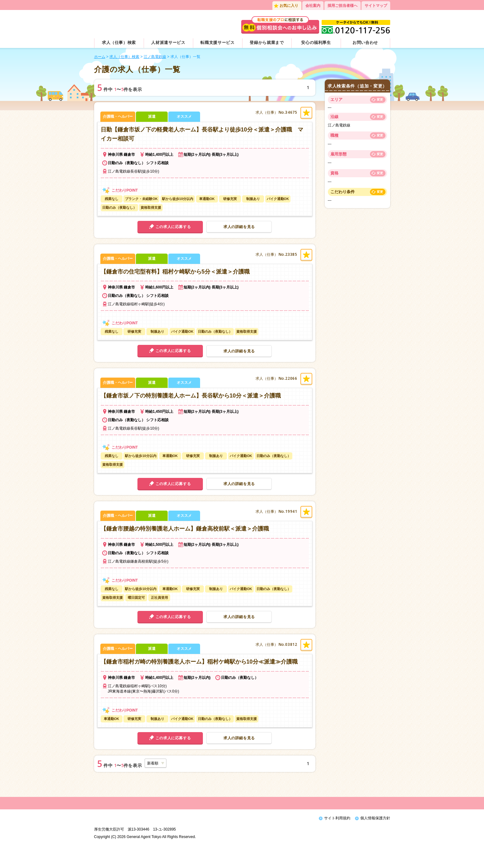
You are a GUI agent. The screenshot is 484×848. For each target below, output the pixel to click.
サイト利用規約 (337, 818)
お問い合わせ (365, 42)
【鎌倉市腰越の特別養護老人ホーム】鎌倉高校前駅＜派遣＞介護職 (185, 529)
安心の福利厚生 (316, 42)
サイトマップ (376, 5)
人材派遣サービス (168, 42)
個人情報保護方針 (375, 818)
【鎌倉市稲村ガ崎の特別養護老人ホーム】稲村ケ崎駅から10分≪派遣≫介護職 (199, 662)
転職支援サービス (217, 42)
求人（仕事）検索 (119, 42)
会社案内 (312, 5)
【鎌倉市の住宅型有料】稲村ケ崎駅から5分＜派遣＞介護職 (175, 272)
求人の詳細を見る (239, 227)
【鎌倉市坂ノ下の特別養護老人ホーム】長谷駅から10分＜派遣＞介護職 (191, 396)
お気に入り (289, 5)
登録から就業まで (267, 42)
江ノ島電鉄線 (155, 57)
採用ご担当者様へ (342, 5)
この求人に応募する (173, 227)
